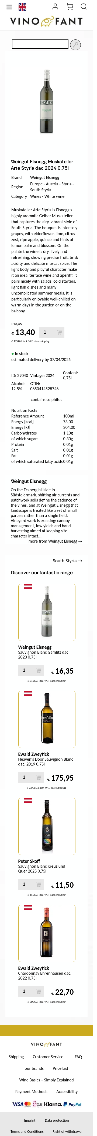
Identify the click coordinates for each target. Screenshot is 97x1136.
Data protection (57, 1120)
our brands (34, 1068)
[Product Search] (84, 7)
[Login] (55, 7)
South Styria (40, 189)
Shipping (16, 1056)
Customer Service (48, 1056)
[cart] (69, 7)
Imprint (29, 1120)
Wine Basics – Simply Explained (46, 1079)
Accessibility (67, 1091)
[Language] (22, 7)
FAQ (78, 1056)
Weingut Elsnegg (44, 177)
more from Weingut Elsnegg (55, 541)
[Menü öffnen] (9, 7)
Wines (35, 196)
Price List (60, 1068)
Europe (36, 183)
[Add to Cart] (59, 332)
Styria (67, 183)
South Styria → (67, 561)
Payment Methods (31, 1091)
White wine (54, 196)
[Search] (75, 44)
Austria (52, 183)
